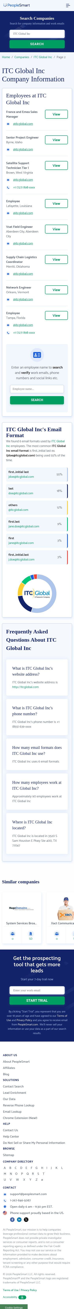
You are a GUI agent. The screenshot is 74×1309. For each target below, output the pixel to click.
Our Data (9, 1099)
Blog (6, 1074)
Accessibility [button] (14, 1297)
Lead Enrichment (14, 1093)
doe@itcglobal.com (20, 493)
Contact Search (13, 1086)
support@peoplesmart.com (25, 1194)
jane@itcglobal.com (21, 543)
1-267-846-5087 (17, 1200)
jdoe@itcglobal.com (21, 477)
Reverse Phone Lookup (18, 1105)
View (56, 114)
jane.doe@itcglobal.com (23, 526)
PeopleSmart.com (28, 1024)
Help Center (11, 1136)
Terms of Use (11, 1290)
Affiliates (9, 1068)
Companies (21, 57)
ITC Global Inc (43, 57)
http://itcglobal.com (25, 687)
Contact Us (10, 1130)
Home (6, 57)
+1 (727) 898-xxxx (24, 187)
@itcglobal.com (23, 124)
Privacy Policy (24, 1020)
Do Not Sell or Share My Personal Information (34, 1143)
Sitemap (8, 1155)
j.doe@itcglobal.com (21, 559)
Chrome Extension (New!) (20, 1118)
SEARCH (37, 44)
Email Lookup (12, 1111)
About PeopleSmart (16, 1061)
